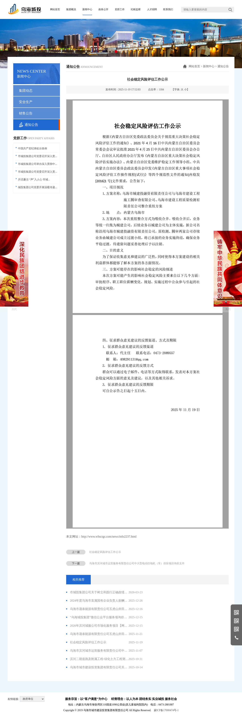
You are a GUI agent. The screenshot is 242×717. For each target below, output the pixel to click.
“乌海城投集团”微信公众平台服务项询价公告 (104, 617)
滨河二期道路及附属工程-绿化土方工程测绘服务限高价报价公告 (104, 659)
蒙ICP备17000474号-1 (166, 710)
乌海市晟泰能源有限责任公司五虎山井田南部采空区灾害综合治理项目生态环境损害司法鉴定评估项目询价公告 (104, 609)
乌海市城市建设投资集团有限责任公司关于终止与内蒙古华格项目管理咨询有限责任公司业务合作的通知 (104, 667)
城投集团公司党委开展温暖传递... (37, 187)
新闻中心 (208, 66)
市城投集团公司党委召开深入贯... (37, 156)
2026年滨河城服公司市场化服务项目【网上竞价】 (104, 626)
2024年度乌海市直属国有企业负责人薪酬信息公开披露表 (104, 600)
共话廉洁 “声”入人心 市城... (34, 179)
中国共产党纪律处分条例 (32, 148)
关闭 (14, 332)
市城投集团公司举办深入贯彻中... (37, 164)
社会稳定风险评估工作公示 (105, 552)
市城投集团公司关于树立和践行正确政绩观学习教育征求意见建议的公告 (104, 592)
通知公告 (223, 66)
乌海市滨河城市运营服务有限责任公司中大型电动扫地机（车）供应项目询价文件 (137, 563)
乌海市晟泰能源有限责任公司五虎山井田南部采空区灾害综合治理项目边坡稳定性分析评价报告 (104, 634)
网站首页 (194, 66)
